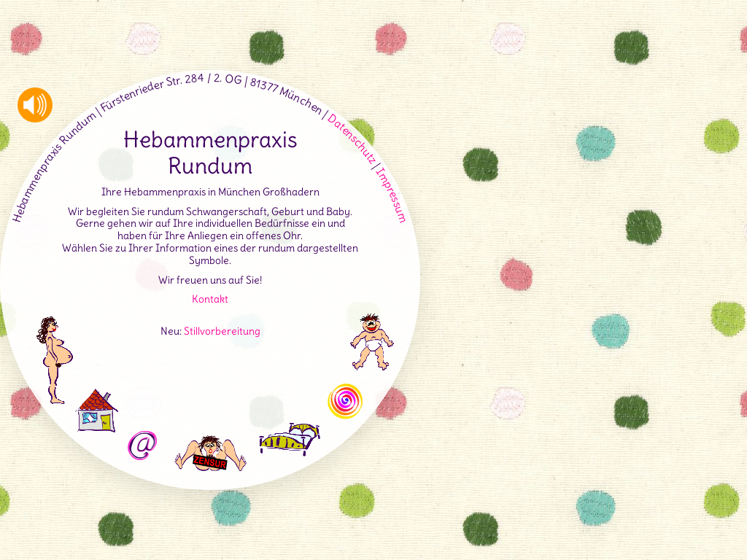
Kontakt (210, 299)
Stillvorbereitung (222, 331)
